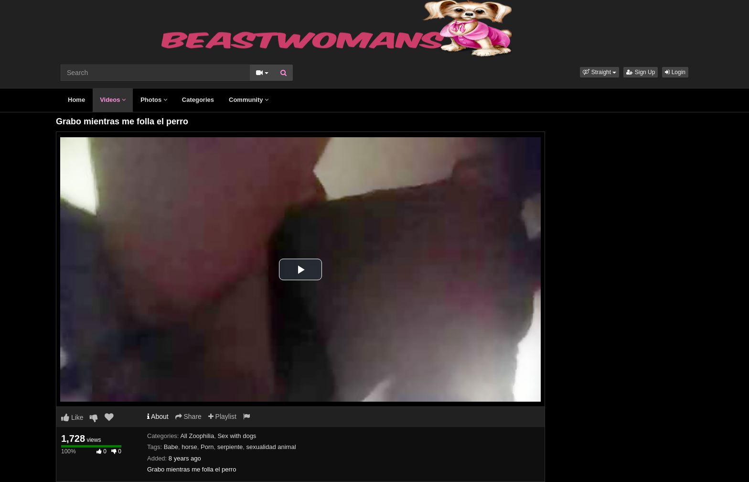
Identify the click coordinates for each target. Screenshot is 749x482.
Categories (198, 99)
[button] (599, 72)
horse (189, 446)
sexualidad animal (271, 446)
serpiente (230, 446)
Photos (153, 99)
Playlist (222, 416)
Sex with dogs (236, 435)
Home (76, 99)
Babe (171, 446)
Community (248, 99)
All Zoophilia (197, 435)
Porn (207, 446)
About (158, 416)
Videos (113, 99)
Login (675, 72)
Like (72, 417)
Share (188, 416)
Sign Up (640, 72)
